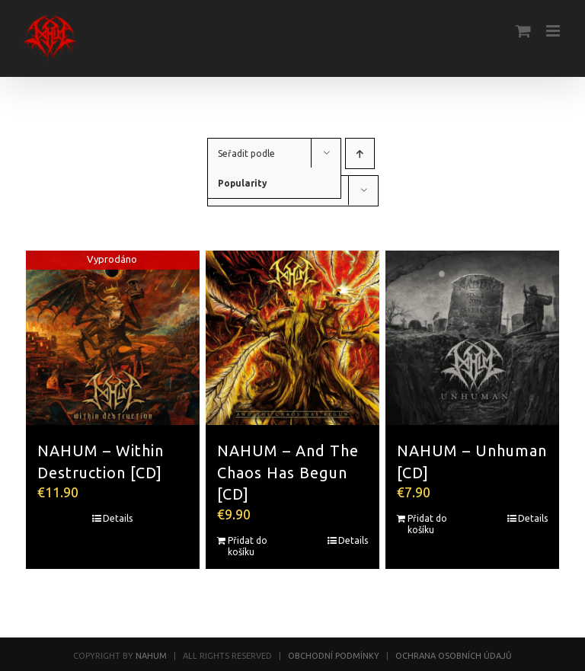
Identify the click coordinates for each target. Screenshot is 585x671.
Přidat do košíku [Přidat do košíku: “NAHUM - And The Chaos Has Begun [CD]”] (247, 546)
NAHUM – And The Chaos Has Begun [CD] (288, 472)
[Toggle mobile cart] (523, 31)
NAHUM (151, 655)
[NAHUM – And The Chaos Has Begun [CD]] (293, 338)
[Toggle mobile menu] (554, 31)
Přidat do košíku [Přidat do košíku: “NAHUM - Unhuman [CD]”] (427, 524)
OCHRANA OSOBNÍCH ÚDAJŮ (453, 655)
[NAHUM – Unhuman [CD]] (472, 338)
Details (118, 518)
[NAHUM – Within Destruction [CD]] (113, 338)
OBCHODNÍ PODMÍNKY (333, 655)
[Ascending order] (360, 153)
